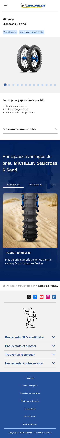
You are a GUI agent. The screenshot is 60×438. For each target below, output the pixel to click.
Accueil (9, 285)
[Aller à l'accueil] (33, 5)
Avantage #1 (13, 184)
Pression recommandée (30, 129)
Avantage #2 (35, 184)
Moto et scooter (26, 285)
